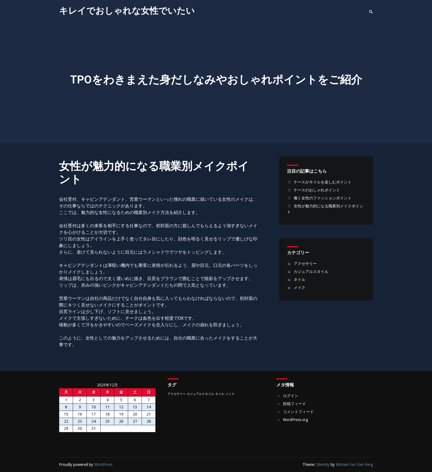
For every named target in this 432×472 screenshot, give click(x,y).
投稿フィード (294, 404)
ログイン (290, 396)
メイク (299, 287)
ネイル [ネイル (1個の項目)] (219, 394)
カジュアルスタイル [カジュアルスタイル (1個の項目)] (200, 394)
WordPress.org (295, 419)
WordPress (103, 464)
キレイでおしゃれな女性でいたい (127, 11)
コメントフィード (298, 411)
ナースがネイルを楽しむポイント (323, 182)
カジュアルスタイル (311, 271)
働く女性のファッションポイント (323, 198)
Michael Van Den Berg (354, 464)
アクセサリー (305, 263)
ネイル (299, 279)
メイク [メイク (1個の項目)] (229, 394)
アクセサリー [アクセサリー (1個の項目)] (177, 394)
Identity (323, 464)
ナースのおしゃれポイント (317, 190)
